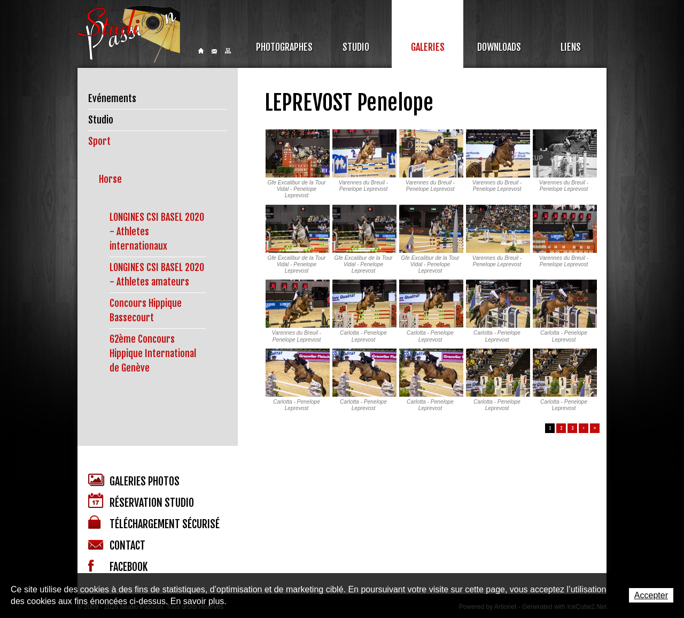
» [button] (594, 428)
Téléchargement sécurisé (154, 523)
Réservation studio (141, 501)
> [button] (583, 428)
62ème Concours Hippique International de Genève (153, 353)
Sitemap (228, 50)
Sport (99, 141)
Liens (571, 47)
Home (201, 50)
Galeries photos (134, 481)
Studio (356, 47)
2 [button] (561, 428)
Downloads (499, 47)
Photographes (284, 47)
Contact (214, 51)
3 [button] (572, 428)
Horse (110, 179)
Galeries (428, 47)
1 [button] (550, 428)
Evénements (112, 98)
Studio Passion (128, 34)
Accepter (651, 595)
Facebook (117, 567)
